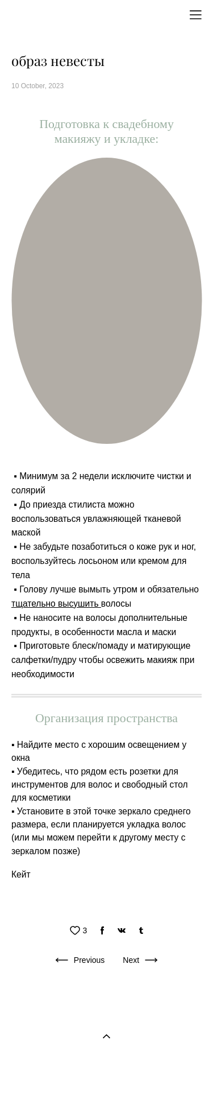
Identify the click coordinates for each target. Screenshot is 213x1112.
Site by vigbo (106, 1085)
